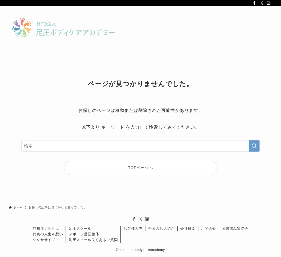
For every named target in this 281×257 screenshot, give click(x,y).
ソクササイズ (44, 240)
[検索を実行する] (254, 146)
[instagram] (268, 3)
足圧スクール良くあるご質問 (93, 240)
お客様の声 (132, 228)
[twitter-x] (261, 3)
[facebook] (254, 3)
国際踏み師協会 (235, 228)
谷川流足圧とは (46, 228)
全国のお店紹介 (161, 228)
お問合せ (208, 228)
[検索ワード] (140, 146)
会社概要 (187, 228)
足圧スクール (80, 228)
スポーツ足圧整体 (84, 234)
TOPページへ (140, 167)
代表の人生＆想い (48, 234)
